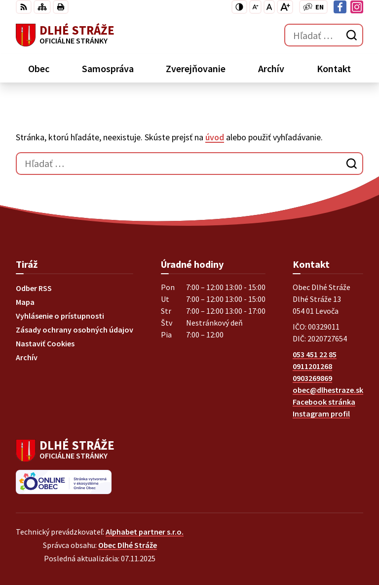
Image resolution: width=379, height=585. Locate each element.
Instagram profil (321, 413)
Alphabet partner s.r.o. (145, 532)
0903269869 (312, 378)
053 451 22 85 (315, 354)
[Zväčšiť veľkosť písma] (285, 7)
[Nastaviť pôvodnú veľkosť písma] (269, 7)
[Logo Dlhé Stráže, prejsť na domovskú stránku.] (65, 35)
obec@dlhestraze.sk (328, 390)
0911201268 (312, 366)
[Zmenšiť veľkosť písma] (255, 7)
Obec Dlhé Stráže (127, 545)
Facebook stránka (324, 402)
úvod (214, 137)
